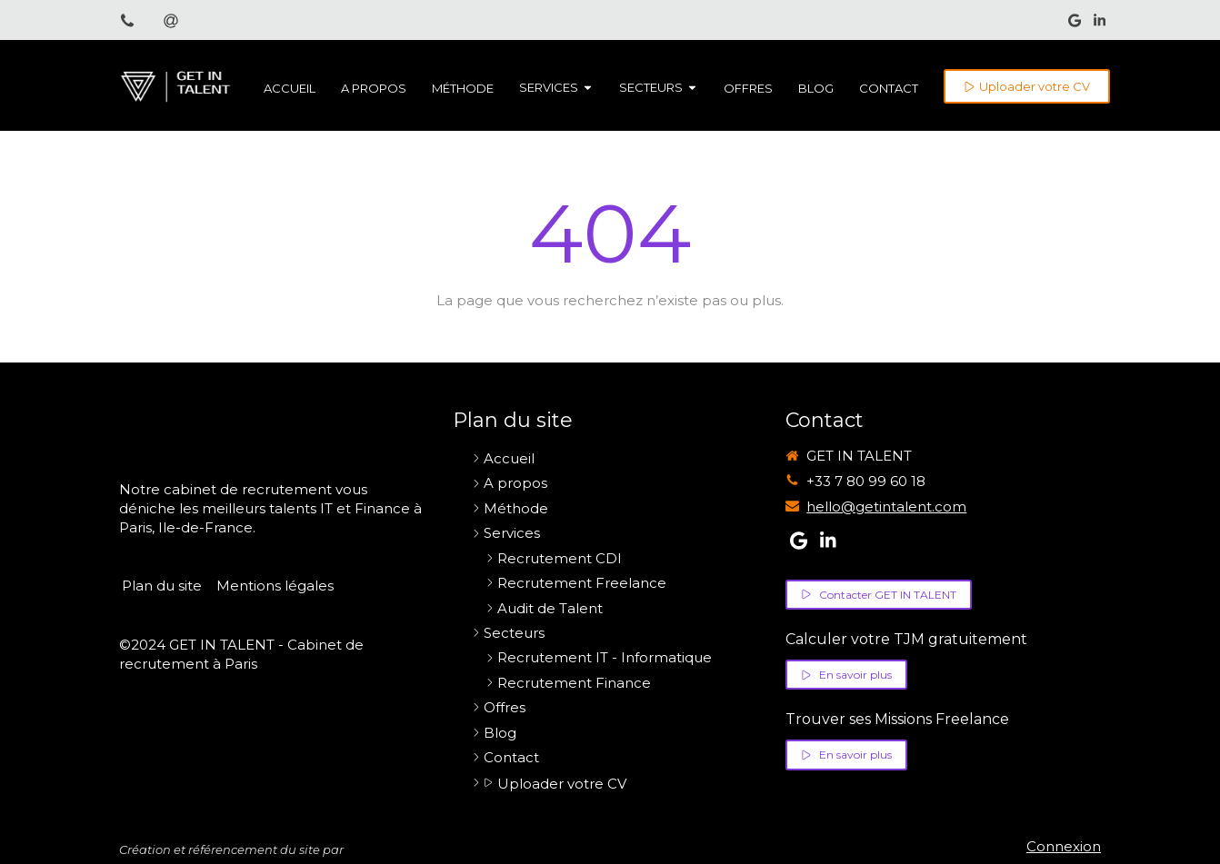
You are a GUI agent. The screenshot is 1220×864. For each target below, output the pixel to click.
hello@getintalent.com (886, 506)
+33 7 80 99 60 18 (865, 481)
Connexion (1063, 846)
